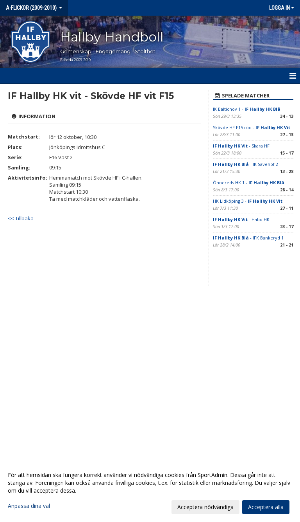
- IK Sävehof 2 (245, 164)
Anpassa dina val (29, 505)
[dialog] (150, 490)
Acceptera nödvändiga (205, 507)
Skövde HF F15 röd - (251, 127)
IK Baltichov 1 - (246, 109)
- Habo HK (241, 219)
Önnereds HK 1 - (248, 182)
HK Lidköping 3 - (247, 201)
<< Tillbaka (21, 218)
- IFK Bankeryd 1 (248, 238)
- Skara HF (241, 146)
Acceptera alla (266, 507)
